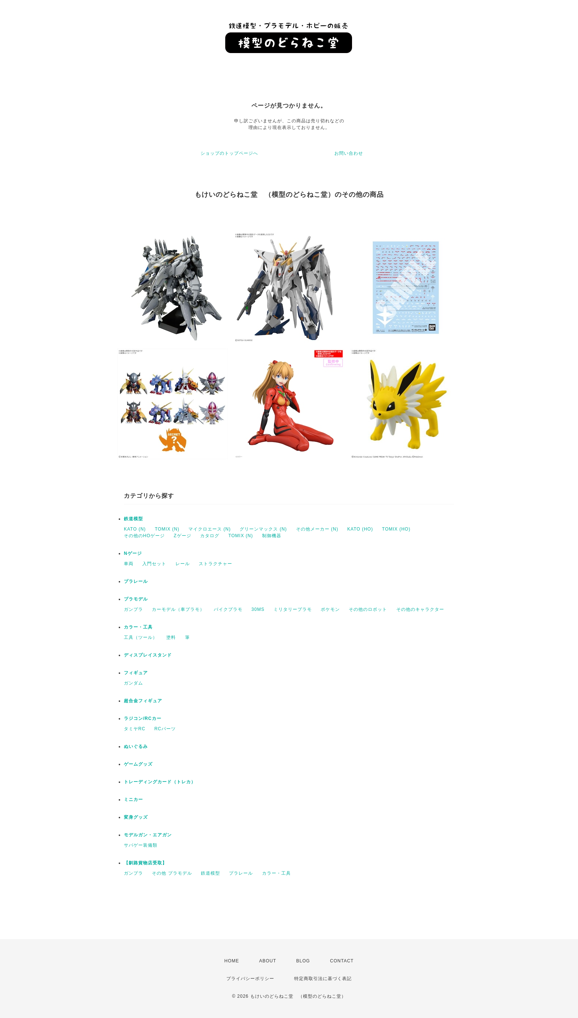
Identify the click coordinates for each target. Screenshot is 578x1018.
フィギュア (136, 672)
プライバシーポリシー (250, 978)
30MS (257, 609)
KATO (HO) (360, 529)
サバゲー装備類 (140, 845)
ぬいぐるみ (136, 746)
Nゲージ (133, 553)
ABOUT (267, 960)
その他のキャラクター (420, 609)
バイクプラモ (228, 609)
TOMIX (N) (167, 529)
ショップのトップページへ (229, 153)
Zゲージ (182, 535)
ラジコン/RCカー (142, 718)
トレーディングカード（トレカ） (160, 781)
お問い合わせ (348, 153)
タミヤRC (134, 728)
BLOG (303, 960)
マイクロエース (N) (209, 529)
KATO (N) (135, 529)
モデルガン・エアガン (148, 834)
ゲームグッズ (138, 764)
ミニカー (133, 799)
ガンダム (133, 683)
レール (182, 563)
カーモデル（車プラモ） (178, 609)
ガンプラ (133, 609)
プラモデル (136, 599)
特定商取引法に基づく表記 (323, 978)
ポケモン (330, 609)
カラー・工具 (138, 627)
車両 (128, 563)
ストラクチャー (215, 563)
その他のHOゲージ (144, 535)
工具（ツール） (140, 637)
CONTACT (342, 960)
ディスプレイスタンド (148, 655)
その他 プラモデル (172, 873)
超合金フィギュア (143, 700)
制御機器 (271, 535)
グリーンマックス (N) (263, 529)
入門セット (154, 563)
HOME (231, 960)
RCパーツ (165, 728)
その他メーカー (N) (317, 529)
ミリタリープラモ (293, 609)
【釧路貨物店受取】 (145, 862)
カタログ (209, 535)
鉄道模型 (133, 518)
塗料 (171, 637)
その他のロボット (368, 609)
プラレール (136, 581)
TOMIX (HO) (396, 529)
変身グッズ (136, 817)
